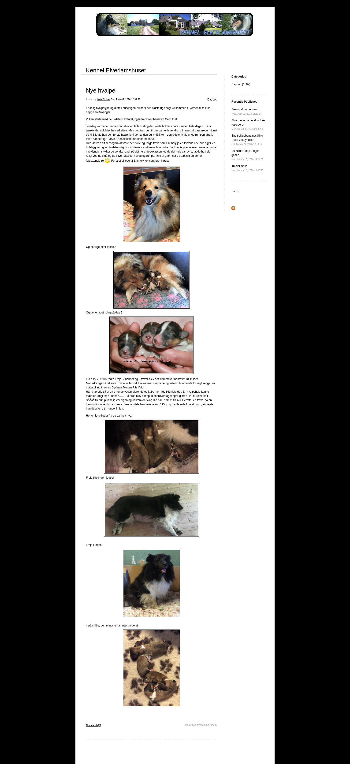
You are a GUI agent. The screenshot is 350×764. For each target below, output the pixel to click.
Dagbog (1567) (240, 84)
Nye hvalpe (100, 90)
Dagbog (212, 99)
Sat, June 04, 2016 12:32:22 (125, 99)
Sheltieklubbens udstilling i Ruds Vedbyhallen (247, 139)
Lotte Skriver (103, 99)
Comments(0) (93, 725)
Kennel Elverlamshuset (116, 70)
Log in (235, 191)
